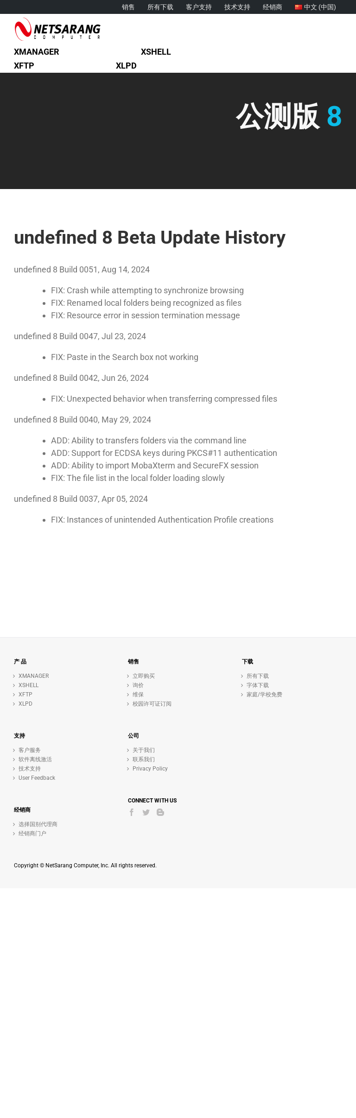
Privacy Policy (150, 768)
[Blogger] (160, 812)
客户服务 (30, 750)
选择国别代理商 (38, 824)
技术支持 (30, 768)
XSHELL (28, 685)
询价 (138, 685)
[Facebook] (131, 812)
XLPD (25, 704)
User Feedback (37, 778)
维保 (138, 694)
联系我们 (144, 759)
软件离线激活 (35, 759)
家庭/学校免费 (264, 694)
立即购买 (144, 676)
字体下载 (258, 685)
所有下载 (258, 676)
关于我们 (144, 750)
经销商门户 (32, 833)
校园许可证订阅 (152, 704)
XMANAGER (34, 676)
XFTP (25, 694)
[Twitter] (146, 812)
